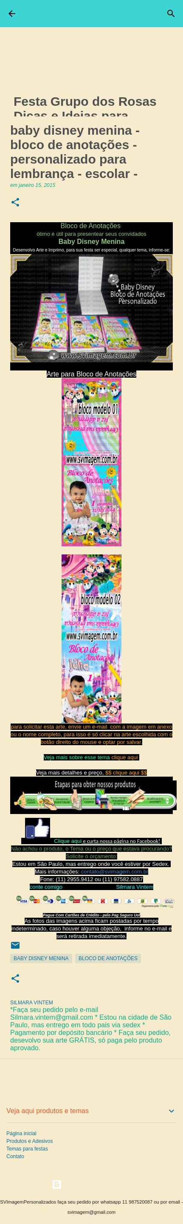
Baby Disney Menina (41, 958)
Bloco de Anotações (108, 958)
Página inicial (21, 1133)
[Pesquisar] (171, 13)
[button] (15, 203)
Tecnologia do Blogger (91, 1184)
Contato (15, 1156)
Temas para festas (27, 1149)
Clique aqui (68, 841)
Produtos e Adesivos (29, 1141)
